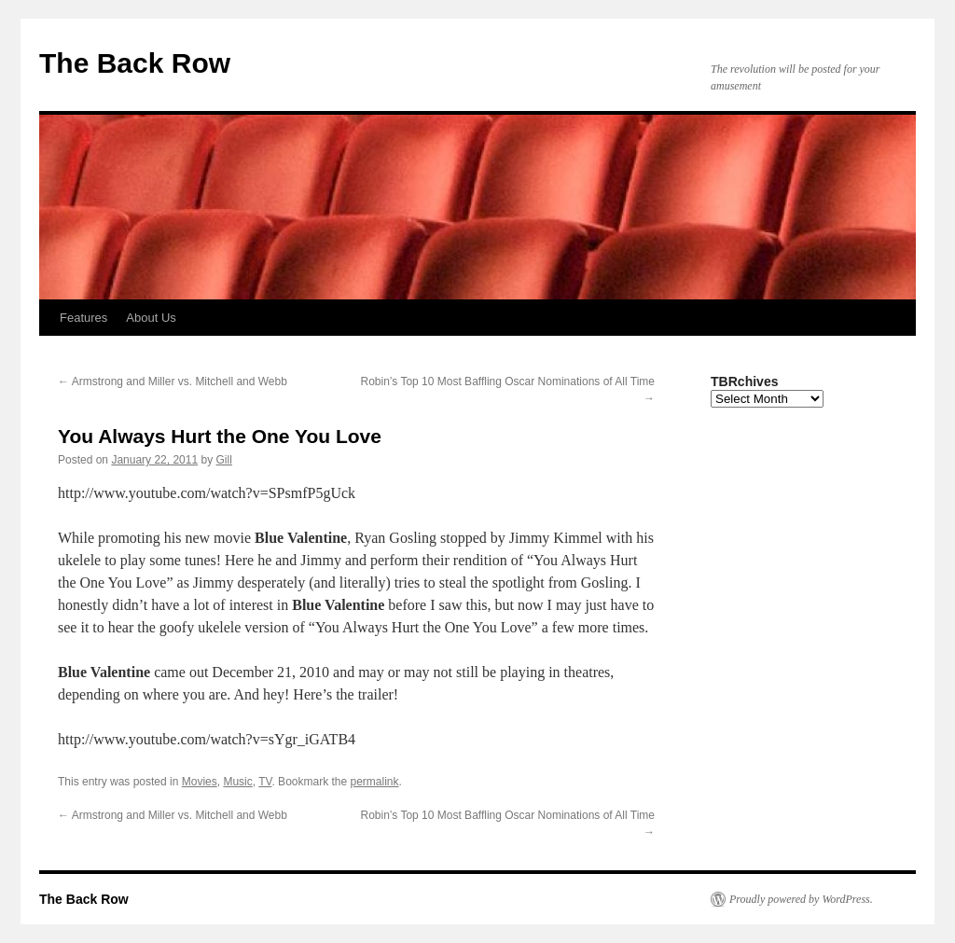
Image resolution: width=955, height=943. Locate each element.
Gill (224, 459)
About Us (150, 318)
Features (83, 318)
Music (237, 781)
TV (264, 781)
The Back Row (134, 63)
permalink (375, 781)
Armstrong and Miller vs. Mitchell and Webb (172, 381)
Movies (199, 781)
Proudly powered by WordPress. (801, 899)
